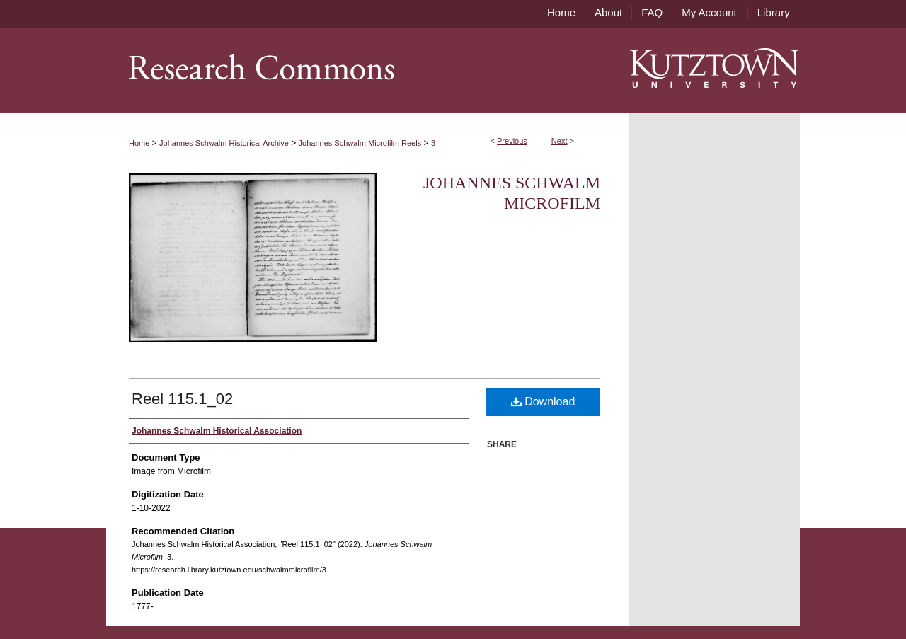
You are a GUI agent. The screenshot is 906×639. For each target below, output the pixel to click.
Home (139, 143)
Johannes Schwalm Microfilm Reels (360, 143)
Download (543, 402)
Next (559, 141)
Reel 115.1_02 (182, 399)
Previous (512, 141)
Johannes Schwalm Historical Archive (224, 143)
